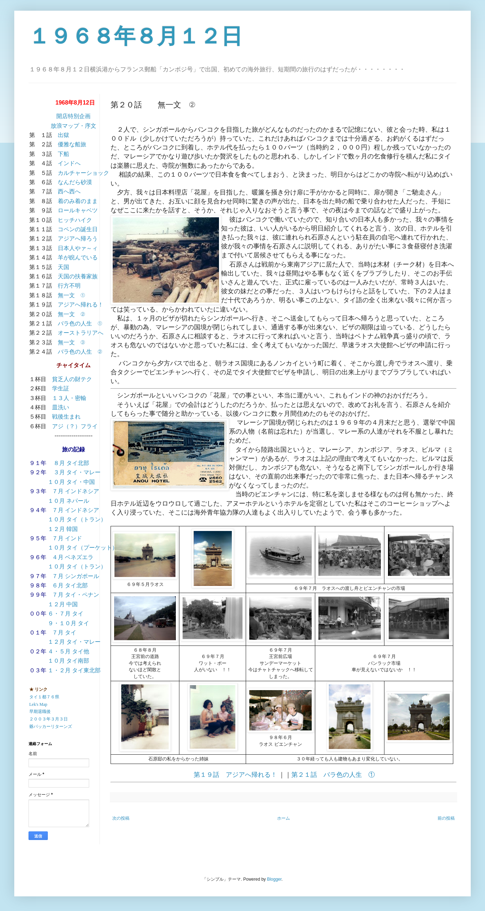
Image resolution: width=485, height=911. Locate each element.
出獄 (63, 135)
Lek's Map (38, 704)
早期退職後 (40, 711)
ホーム (283, 818)
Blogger (274, 879)
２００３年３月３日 (48, 719)
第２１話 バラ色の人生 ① (333, 774)
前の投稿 (446, 818)
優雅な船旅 (72, 144)
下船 (63, 154)
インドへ (69, 163)
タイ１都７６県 (44, 696)
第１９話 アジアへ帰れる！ (235, 774)
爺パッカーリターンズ (50, 726)
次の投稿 (120, 818)
